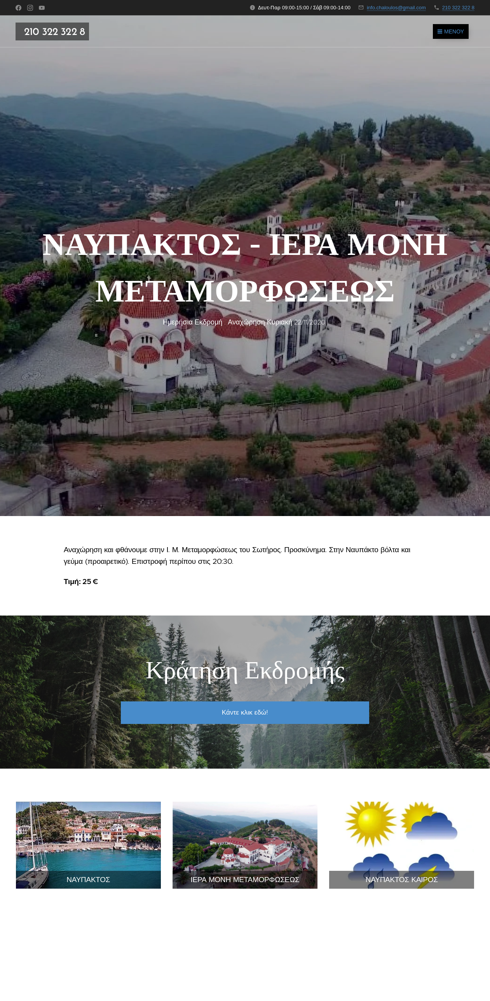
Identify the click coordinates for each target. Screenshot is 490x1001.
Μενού (451, 31)
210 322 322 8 (458, 7)
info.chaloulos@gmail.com (396, 7)
